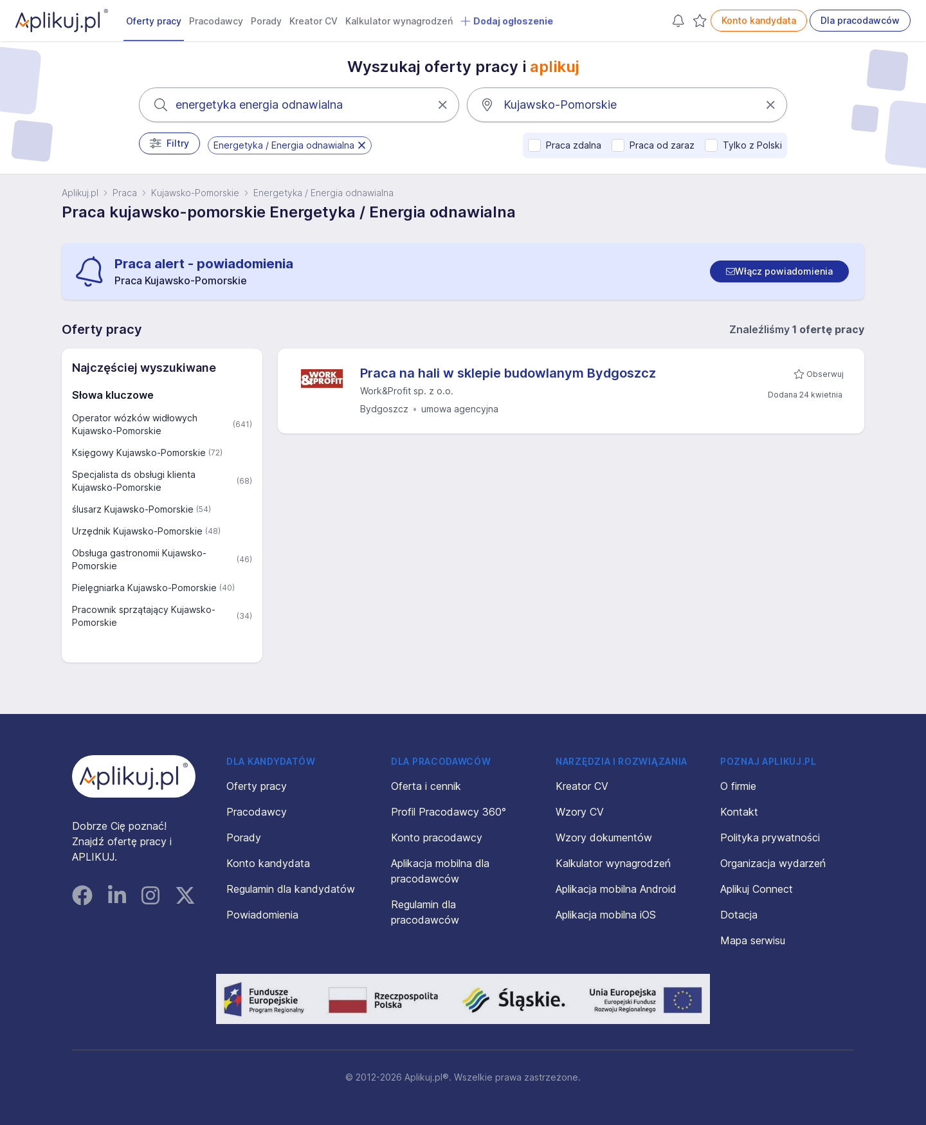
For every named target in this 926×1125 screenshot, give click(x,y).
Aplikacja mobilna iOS (606, 914)
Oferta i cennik (426, 786)
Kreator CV (313, 20)
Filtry (169, 143)
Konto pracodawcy (436, 837)
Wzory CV (580, 811)
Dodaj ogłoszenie (506, 21)
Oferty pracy (153, 20)
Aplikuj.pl (80, 192)
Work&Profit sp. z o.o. (406, 390)
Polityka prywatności (770, 837)
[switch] (779, 271)
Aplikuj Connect (756, 889)
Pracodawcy (216, 20)
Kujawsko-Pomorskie (195, 192)
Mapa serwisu (752, 940)
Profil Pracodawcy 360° (448, 811)
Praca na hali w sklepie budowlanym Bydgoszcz (508, 373)
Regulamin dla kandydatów (290, 889)
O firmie (738, 786)
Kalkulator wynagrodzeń (399, 20)
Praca (125, 192)
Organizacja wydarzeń (773, 863)
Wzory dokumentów (604, 837)
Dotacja (739, 914)
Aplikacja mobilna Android (616, 889)
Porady (266, 20)
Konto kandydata (759, 20)
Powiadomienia (262, 914)
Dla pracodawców (860, 20)
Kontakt (739, 811)
